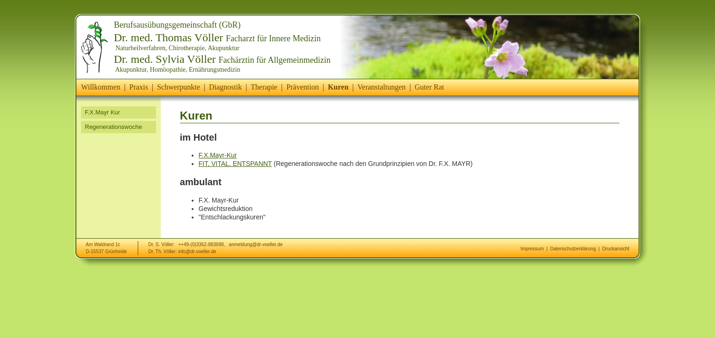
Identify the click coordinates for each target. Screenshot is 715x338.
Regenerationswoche (113, 126)
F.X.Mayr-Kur (218, 155)
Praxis (138, 87)
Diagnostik (225, 87)
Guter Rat (429, 87)
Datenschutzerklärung (573, 248)
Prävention (302, 87)
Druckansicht (615, 248)
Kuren (338, 87)
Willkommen (100, 87)
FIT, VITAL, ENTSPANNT (235, 163)
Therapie (264, 87)
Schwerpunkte (178, 87)
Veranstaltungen (382, 87)
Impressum (532, 248)
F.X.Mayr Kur (102, 112)
